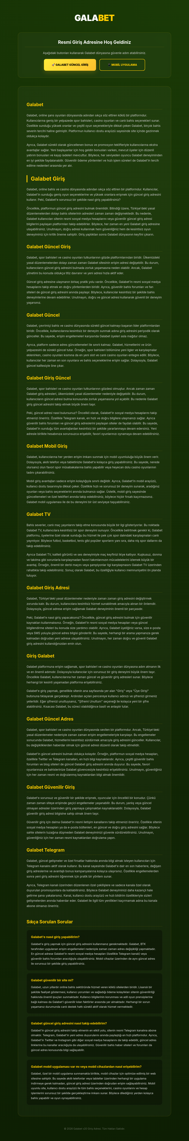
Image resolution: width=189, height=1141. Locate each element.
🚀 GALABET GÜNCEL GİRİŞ (70, 64)
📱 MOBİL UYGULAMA (122, 64)
